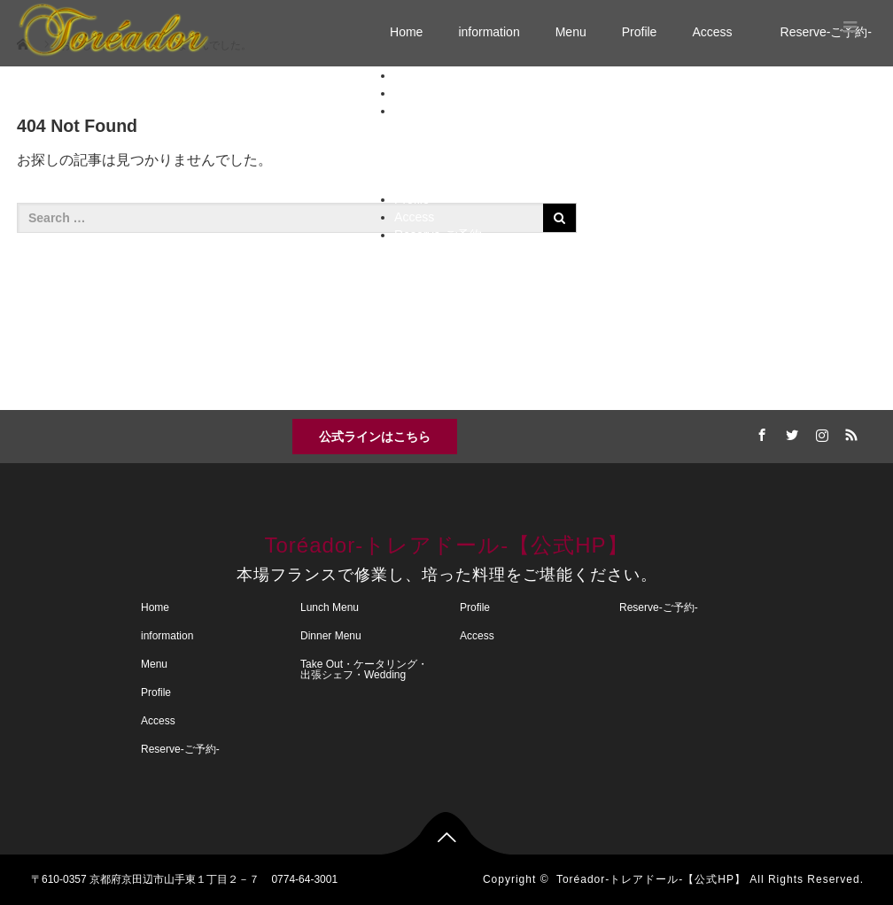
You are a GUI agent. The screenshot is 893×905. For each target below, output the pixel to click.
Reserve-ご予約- (439, 235)
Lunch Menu (464, 128)
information (488, 32)
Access (718, 32)
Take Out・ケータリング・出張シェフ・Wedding (566, 181)
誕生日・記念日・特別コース (516, 164)
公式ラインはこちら (375, 436)
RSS (849, 432)
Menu (570, 32)
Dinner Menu (465, 146)
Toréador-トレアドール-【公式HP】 (446, 545)
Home (406, 32)
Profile (639, 32)
